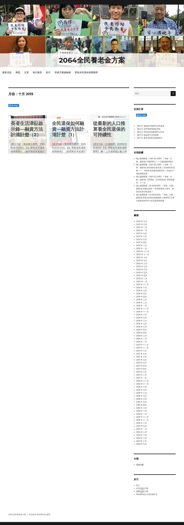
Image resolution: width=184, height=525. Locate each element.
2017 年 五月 (141, 366)
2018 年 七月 (141, 323)
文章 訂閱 (142, 488)
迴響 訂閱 (142, 491)
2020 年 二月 (141, 278)
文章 (26, 72)
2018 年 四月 (141, 333)
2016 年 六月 (141, 399)
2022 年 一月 (141, 230)
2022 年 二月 (141, 227)
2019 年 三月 (141, 299)
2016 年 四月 (141, 405)
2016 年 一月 (141, 414)
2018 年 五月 (141, 330)
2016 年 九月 (141, 390)
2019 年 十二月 (142, 284)
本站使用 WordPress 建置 (39, 514)
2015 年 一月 (141, 429)
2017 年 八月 (141, 357)
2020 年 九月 (141, 260)
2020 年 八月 (141, 263)
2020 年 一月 (141, 281)
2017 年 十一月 (142, 348)
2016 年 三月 (141, 408)
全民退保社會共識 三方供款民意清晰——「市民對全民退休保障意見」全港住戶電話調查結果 (155, 170)
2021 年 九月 (141, 233)
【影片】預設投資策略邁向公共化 (150, 132)
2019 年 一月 (141, 305)
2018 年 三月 (141, 336)
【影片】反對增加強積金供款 (148, 129)
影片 (48, 72)
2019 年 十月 (141, 287)
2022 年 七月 (141, 221)
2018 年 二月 (141, 339)
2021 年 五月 (141, 239)
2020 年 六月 (141, 269)
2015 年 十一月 (142, 420)
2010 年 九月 (141, 444)
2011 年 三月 (141, 441)
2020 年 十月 (141, 257)
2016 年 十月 (141, 387)
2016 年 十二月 (142, 381)
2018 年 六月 (141, 326)
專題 (18, 72)
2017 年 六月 (141, 363)
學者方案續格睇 (63, 72)
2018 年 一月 (141, 342)
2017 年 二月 (141, 375)
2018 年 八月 (141, 320)
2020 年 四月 (141, 275)
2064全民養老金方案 (92, 60)
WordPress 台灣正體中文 (146, 494)
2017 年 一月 (141, 378)
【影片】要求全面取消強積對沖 (149, 138)
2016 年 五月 (141, 402)
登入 (138, 485)
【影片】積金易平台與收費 (147, 135)
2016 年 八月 (141, 393)
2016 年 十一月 (142, 384)
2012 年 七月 (141, 438)
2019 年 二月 (141, 302)
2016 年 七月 (141, 396)
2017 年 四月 (141, 369)
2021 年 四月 (141, 242)
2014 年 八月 (141, 432)
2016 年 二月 (141, 411)
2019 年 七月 (141, 290)
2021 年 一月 (141, 248)
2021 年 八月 (141, 236)
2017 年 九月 (141, 354)
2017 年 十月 (141, 351)
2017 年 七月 (141, 360)
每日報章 (37, 72)
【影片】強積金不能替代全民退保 (150, 126)
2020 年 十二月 (142, 251)
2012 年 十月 (141, 435)
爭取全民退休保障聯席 (86, 72)
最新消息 (7, 72)
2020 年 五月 (141, 272)
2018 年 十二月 (142, 308)
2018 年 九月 (141, 317)
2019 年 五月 (141, 293)
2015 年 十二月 (142, 417)
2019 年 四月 (141, 296)
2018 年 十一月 (142, 311)
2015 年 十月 (141, 423)
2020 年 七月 (141, 266)
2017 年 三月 (141, 372)
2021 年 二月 (141, 245)
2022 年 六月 (141, 224)
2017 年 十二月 (142, 345)
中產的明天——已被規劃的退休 (159, 161)
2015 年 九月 (141, 426)
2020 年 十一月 (142, 254)
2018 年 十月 (141, 314)
